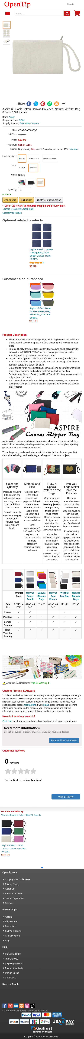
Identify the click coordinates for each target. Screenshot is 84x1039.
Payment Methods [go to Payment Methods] (14, 968)
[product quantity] (24, 189)
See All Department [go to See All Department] (14, 898)
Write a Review (65, 797)
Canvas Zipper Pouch (30, 596)
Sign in (70, 4)
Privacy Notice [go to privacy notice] (12, 884)
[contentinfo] (17, 4)
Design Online (12, 973)
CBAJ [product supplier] (22, 120)
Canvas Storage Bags (41, 596)
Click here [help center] (7, 721)
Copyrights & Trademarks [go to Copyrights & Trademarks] (17, 879)
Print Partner (11, 921)
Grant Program (12, 935)
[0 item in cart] (77, 14)
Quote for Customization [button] (49, 200)
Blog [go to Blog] (7, 940)
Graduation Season (29, 123)
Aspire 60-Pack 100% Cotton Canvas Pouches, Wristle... (14, 848)
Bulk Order (26, 200)
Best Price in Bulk (12, 213)
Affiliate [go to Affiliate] (8, 917)
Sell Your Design (13, 931)
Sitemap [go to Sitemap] (9, 903)
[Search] (67, 13)
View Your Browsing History (13, 815)
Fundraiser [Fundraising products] (10, 926)
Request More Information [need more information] (64, 740)
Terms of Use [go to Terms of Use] (11, 958)
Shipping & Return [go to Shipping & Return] (14, 963)
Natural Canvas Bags (76, 596)
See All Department (7, 13)
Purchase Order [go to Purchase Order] (13, 954)
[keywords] (39, 13)
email (46, 705)
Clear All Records (33, 815)
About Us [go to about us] (9, 889)
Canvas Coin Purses (53, 596)
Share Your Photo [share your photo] (14, 893)
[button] (46, 56)
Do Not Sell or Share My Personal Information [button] (24, 1010)
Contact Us (30, 705)
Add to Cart (10, 200)
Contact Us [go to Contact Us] (10, 977)
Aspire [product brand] (12, 117)
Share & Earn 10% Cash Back (18, 209)
